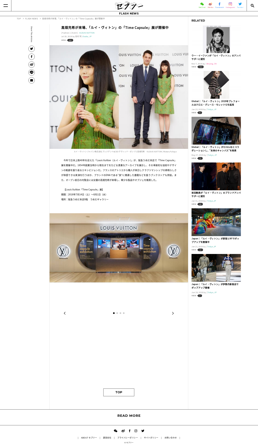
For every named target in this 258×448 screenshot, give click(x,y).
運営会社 (107, 437)
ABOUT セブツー (89, 437)
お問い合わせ (171, 437)
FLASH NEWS (129, 13)
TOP (118, 392)
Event (74, 32)
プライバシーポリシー (127, 437)
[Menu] (5, 5)
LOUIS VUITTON (87, 32)
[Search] (252, 5)
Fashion (65, 32)
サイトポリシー (151, 437)
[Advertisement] (119, 354)
